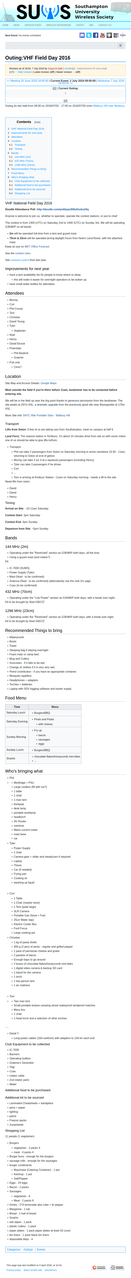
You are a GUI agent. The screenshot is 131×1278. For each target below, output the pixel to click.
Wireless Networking (58, 25)
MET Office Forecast (37, 246)
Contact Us (105, 25)
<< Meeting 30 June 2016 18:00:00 (27, 80)
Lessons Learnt (20, 260)
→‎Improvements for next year (90, 68)
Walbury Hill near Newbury (109, 105)
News (17, 25)
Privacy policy (14, 1270)
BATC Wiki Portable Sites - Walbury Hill (46, 415)
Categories (13, 1249)
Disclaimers (51, 1270)
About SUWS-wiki (33, 1270)
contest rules (22, 253)
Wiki (91, 25)
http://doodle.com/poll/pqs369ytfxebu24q (63, 209)
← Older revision (23, 72)
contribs (68, 68)
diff (11, 72)
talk (60, 68)
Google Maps (49, 383)
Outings (28, 1249)
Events (80, 25)
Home (6, 25)
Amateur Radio (33, 25)
